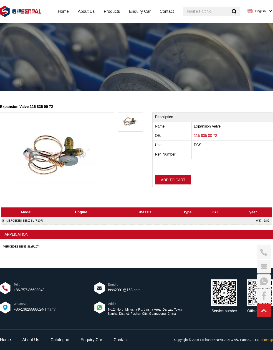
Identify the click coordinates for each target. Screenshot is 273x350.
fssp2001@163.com (124, 290)
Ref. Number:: (167, 154)
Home (5, 339)
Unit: (159, 145)
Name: (161, 126)
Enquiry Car (91, 339)
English (260, 11)
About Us (30, 339)
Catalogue (60, 339)
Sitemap (267, 340)
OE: (158, 136)
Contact (121, 339)
